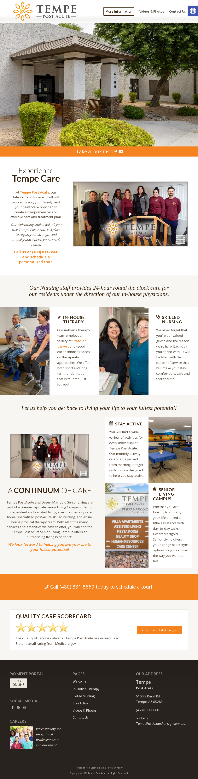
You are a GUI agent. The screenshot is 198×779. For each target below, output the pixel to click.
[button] (193, 11)
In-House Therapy (86, 689)
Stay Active (80, 703)
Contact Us (81, 717)
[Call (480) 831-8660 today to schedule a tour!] (99, 587)
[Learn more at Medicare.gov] (159, 630)
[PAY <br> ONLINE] (18, 683)
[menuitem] (119, 11)
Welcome (79, 681)
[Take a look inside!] (99, 151)
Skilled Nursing (84, 696)
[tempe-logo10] (45, 11)
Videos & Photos (84, 710)
